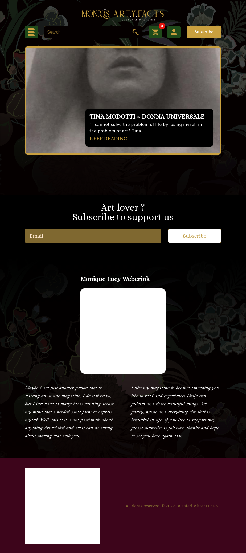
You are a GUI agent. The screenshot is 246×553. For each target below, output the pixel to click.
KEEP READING (108, 138)
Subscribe (204, 31)
